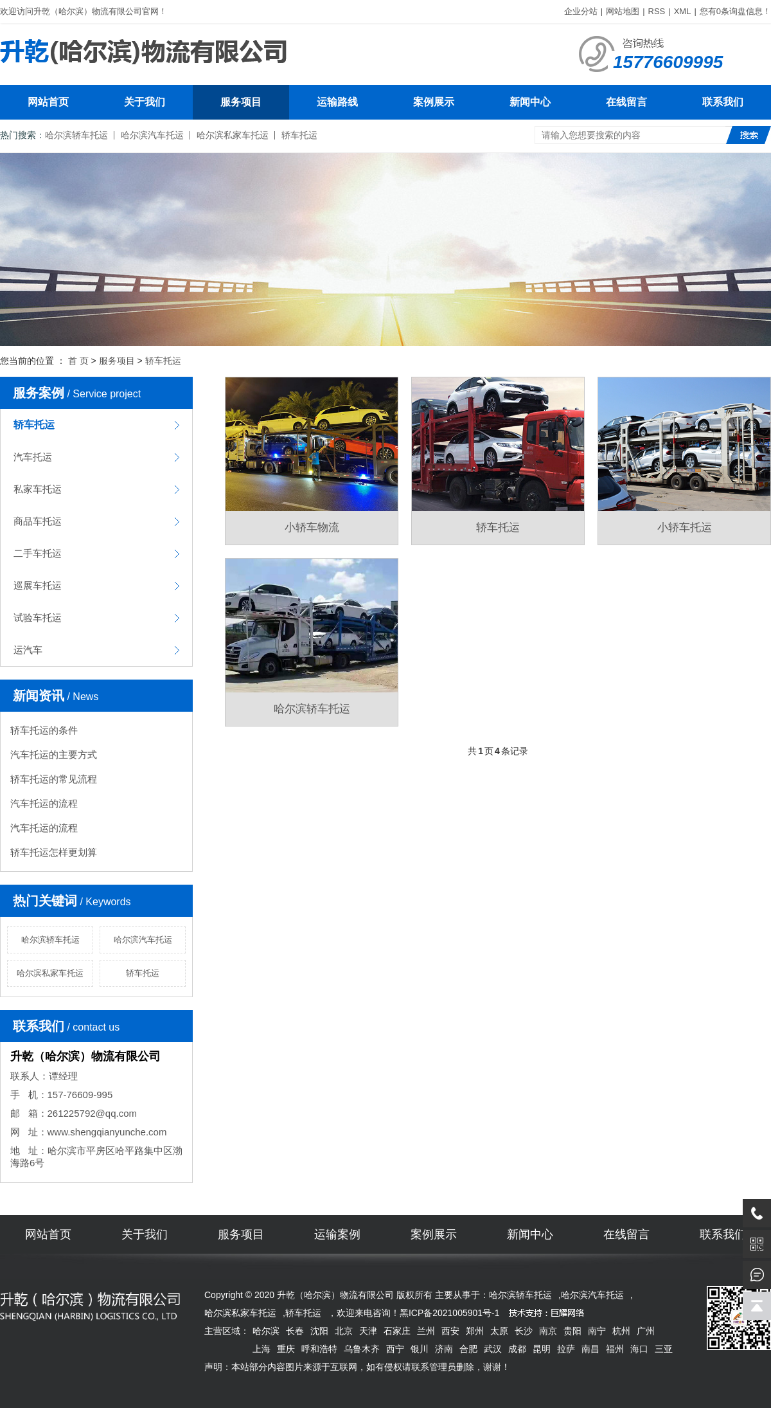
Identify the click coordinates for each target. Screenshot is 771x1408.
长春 (295, 1331)
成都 (517, 1349)
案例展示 (433, 101)
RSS (657, 11)
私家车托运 (37, 488)
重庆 (286, 1349)
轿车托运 (299, 135)
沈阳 (319, 1331)
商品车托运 (37, 521)
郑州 (475, 1331)
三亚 (664, 1349)
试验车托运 (37, 617)
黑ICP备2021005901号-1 (450, 1313)
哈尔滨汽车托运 (152, 135)
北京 (344, 1331)
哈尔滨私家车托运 (233, 135)
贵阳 (572, 1331)
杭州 (621, 1331)
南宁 (597, 1331)
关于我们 (144, 101)
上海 (261, 1349)
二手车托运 (37, 553)
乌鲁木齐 (362, 1349)
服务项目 (240, 101)
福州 (615, 1349)
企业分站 (581, 11)
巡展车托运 (37, 585)
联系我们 (722, 101)
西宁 (395, 1349)
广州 (646, 1331)
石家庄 (397, 1331)
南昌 (590, 1349)
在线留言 (626, 101)
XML (682, 11)
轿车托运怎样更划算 (53, 852)
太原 (499, 1331)
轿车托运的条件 (44, 730)
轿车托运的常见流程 (53, 778)
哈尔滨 (266, 1331)
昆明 (542, 1349)
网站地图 (622, 11)
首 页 (78, 361)
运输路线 (337, 101)
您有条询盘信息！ (735, 11)
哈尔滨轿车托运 (76, 135)
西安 (450, 1331)
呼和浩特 (319, 1349)
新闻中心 (530, 101)
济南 (444, 1349)
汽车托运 (32, 456)
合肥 (468, 1349)
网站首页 (48, 101)
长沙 (524, 1331)
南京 (548, 1331)
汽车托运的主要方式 (53, 754)
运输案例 (337, 1234)
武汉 (493, 1349)
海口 (639, 1349)
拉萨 (566, 1349)
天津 (368, 1331)
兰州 (426, 1331)
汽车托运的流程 (44, 803)
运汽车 (27, 649)
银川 (420, 1349)
